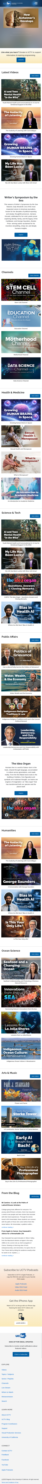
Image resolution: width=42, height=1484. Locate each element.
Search (4, 1401)
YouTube (5, 1465)
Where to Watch (7, 1392)
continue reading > (8, 1227)
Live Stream (6, 1388)
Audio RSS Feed (21, 1290)
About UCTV (6, 1415)
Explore (21, 234)
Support (4, 1428)
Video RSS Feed (21, 1287)
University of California (10, 1437)
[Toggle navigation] (36, 3)
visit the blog (35, 1196)
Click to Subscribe (20, 1354)
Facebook (5, 1460)
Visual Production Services (11, 1433)
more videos (35, 76)
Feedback (5, 1455)
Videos (4, 1370)
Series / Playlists (8, 1379)
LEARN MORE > (21, 1323)
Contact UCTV (7, 1451)
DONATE (21, 60)
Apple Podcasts (21, 1284)
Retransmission (7, 1397)
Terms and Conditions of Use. (10, 1482)
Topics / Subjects (8, 1374)
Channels (5, 1383)
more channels (34, 275)
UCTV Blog (6, 1419)
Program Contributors (9, 1424)
